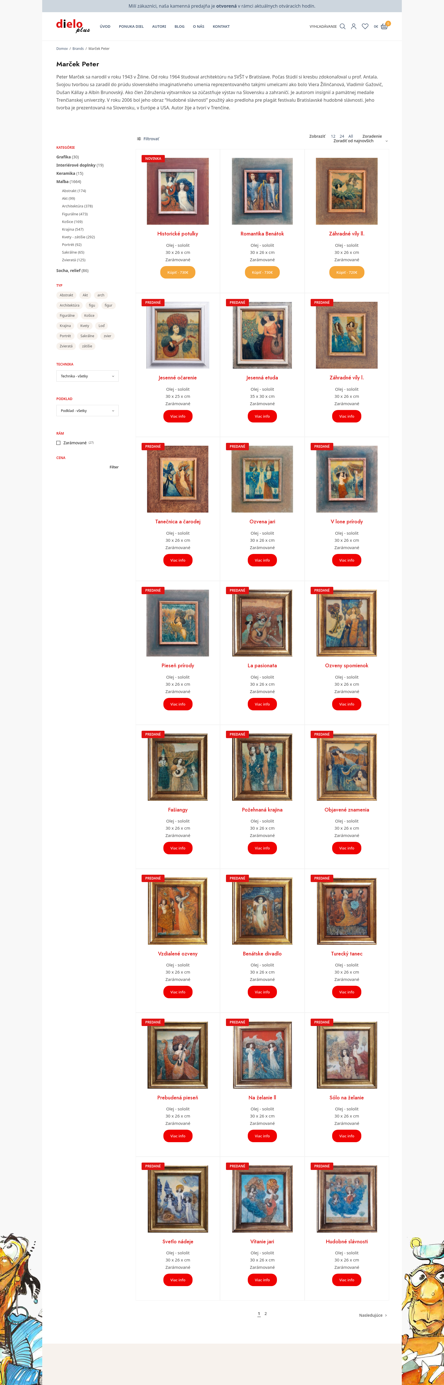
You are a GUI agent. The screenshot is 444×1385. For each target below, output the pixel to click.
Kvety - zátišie (74, 236)
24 (342, 136)
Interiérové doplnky (76, 165)
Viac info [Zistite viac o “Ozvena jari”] (262, 560)
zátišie (87, 346)
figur (108, 305)
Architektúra (72, 206)
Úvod (105, 26)
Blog (180, 26)
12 (333, 136)
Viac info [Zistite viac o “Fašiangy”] (177, 848)
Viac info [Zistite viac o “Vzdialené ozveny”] (177, 992)
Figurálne (70, 213)
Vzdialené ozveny (178, 953)
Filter (114, 467)
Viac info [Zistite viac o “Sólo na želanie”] (346, 1135)
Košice (67, 221)
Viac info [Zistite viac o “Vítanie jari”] (262, 1279)
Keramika (65, 173)
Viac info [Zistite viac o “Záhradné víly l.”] (346, 416)
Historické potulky (177, 233)
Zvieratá (69, 259)
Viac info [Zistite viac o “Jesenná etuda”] (262, 416)
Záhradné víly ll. (347, 233)
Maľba (62, 181)
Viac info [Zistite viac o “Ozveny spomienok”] (346, 704)
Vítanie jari (262, 1241)
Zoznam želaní (239, 1379)
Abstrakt (69, 190)
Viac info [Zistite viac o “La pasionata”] (262, 704)
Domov (62, 48)
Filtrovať (148, 138)
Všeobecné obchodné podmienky (342, 1379)
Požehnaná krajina (262, 809)
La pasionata (262, 665)
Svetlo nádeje (178, 1241)
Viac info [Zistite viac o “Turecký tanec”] (346, 992)
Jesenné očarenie (178, 377)
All (350, 136)
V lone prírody (347, 521)
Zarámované (75, 442)
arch (100, 295)
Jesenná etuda (262, 377)
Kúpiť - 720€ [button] (346, 272)
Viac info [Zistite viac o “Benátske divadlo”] (262, 992)
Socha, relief (68, 270)
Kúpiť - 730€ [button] (177, 272)
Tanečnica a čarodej (177, 521)
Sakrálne (69, 252)
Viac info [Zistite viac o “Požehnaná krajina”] (262, 848)
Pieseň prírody (178, 665)
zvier (107, 335)
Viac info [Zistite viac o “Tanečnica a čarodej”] (177, 560)
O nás (198, 26)
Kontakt (221, 26)
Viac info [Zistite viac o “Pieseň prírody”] (177, 704)
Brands (78, 48)
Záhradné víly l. (347, 377)
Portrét (68, 244)
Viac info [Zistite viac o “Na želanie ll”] (262, 1135)
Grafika (63, 157)
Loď (101, 325)
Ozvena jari (262, 521)
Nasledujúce (371, 1315)
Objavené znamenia (347, 809)
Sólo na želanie (347, 1097)
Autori (159, 26)
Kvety (84, 325)
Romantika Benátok (262, 233)
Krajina (68, 229)
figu (92, 305)
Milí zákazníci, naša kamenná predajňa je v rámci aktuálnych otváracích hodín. (222, 6)
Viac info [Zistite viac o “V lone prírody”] (346, 560)
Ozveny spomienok (346, 665)
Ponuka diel (131, 26)
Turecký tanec (346, 953)
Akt (65, 198)
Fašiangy (178, 809)
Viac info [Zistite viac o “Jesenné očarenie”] (177, 416)
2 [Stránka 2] (265, 1313)
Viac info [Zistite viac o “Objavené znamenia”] (346, 848)
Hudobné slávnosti (347, 1241)
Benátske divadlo (262, 953)
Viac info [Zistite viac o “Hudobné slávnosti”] (346, 1279)
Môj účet (234, 1371)
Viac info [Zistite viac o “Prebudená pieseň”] (177, 1135)
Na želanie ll (262, 1097)
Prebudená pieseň (177, 1097)
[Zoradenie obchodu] (358, 140)
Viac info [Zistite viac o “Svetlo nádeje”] (177, 1279)
